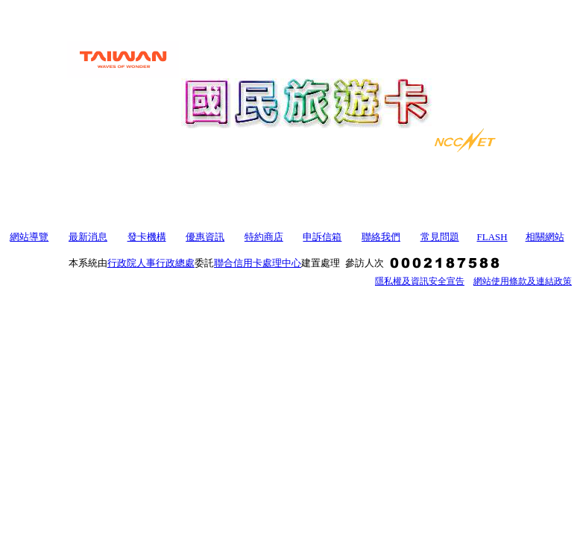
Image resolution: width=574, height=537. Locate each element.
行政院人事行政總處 (151, 262)
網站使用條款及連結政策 (522, 281)
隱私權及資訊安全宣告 (419, 281)
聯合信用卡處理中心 (257, 262)
